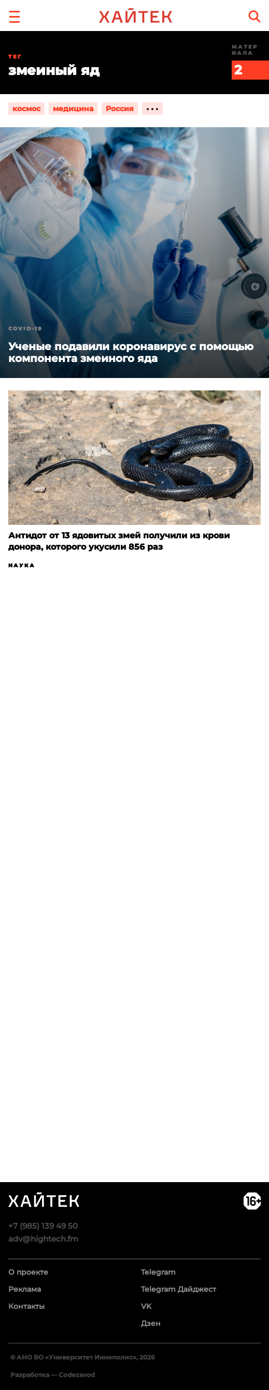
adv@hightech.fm (43, 1239)
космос (26, 108)
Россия (120, 108)
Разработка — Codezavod (52, 1375)
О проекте (28, 1272)
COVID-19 (25, 328)
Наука (21, 565)
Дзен (151, 1323)
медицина (73, 108)
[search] (254, 16)
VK (146, 1306)
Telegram (158, 1272)
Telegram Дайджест (178, 1289)
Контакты (26, 1306)
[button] (14, 15)
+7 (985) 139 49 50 (43, 1226)
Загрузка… (134, 915)
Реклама (24, 1289)
